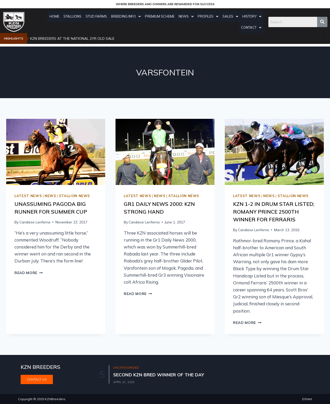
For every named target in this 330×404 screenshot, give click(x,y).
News (187, 16)
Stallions (74, 16)
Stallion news (74, 196)
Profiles (209, 16)
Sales (232, 16)
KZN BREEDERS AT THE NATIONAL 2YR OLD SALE (72, 38)
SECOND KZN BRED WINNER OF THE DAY (160, 375)
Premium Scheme (161, 16)
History (253, 16)
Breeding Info (127, 16)
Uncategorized (127, 367)
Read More (28, 272)
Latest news (28, 196)
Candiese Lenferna (34, 222)
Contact (252, 27)
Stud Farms (97, 16)
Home (56, 16)
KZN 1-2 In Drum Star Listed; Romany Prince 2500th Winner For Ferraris (273, 212)
